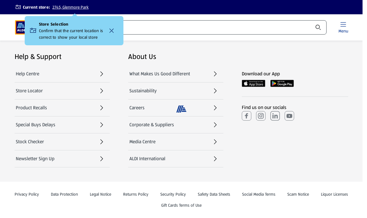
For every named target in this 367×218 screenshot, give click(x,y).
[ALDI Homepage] (21, 27)
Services (204, 27)
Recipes (167, 27)
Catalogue (133, 29)
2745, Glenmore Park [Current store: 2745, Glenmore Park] (70, 7)
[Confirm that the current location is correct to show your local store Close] (111, 31)
